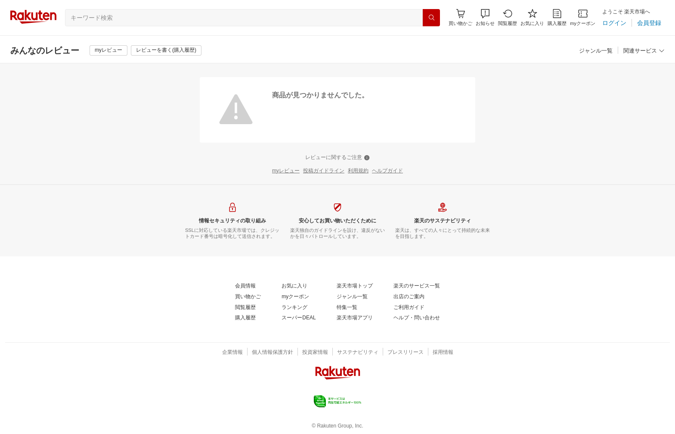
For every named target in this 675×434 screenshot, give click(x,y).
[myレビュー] (108, 50)
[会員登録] (649, 23)
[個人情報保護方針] (272, 352)
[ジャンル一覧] (596, 51)
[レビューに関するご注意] (337, 157)
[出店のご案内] (408, 296)
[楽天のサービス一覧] (416, 286)
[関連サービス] (644, 51)
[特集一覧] (347, 307)
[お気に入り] (532, 17)
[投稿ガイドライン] (323, 171)
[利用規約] (358, 171)
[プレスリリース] (405, 352)
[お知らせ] (485, 17)
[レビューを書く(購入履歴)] (166, 50)
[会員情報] (245, 286)
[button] (485, 17)
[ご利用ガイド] (408, 307)
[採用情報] (443, 352)
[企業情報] (232, 352)
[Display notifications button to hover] (460, 17)
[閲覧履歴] (507, 17)
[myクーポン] (582, 17)
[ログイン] (614, 23)
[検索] (431, 17)
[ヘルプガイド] (387, 171)
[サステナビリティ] (357, 352)
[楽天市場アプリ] (355, 318)
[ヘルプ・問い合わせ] (416, 318)
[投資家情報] (315, 352)
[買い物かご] (248, 296)
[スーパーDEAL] (299, 318)
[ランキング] (294, 307)
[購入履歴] (557, 17)
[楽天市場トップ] (355, 286)
